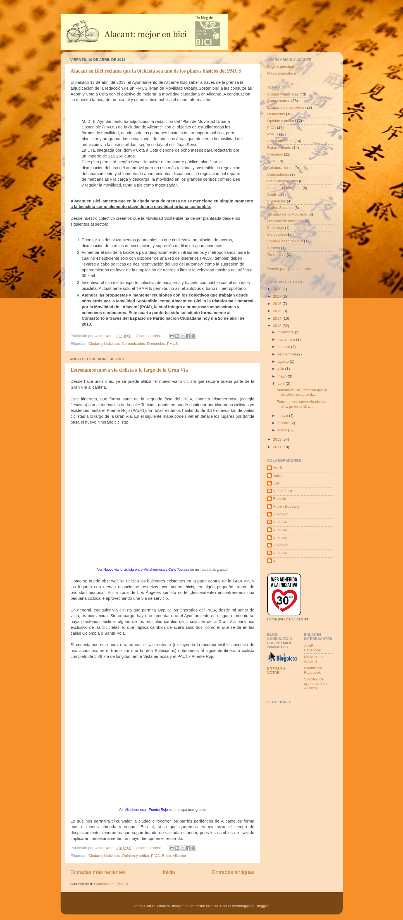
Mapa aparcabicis (282, 73)
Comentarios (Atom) (111, 884)
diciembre (286, 332)
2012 (277, 439)
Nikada (212, 906)
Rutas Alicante (174, 856)
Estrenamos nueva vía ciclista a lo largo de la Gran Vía (129, 370)
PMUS (172, 343)
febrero (284, 423)
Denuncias (156, 343)
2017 (277, 296)
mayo (283, 376)
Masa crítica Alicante (314, 659)
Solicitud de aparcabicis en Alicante (316, 683)
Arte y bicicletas (280, 141)
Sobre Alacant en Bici (285, 241)
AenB (277, 467)
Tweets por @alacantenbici (290, 269)
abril (282, 383)
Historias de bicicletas (285, 221)
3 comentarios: (149, 848)
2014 (277, 318)
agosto (284, 361)
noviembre (287, 339)
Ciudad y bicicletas (104, 343)
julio (281, 369)
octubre (284, 347)
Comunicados (133, 343)
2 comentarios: (149, 336)
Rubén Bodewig (286, 506)
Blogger (262, 906)
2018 (277, 289)
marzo (283, 416)
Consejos (275, 154)
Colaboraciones (280, 168)
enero (283, 430)
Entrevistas (276, 201)
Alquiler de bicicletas (284, 188)
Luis (276, 483)
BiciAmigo (275, 228)
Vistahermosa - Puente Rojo (146, 810)
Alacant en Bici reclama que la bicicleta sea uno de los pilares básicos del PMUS (156, 71)
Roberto (279, 498)
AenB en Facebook (312, 648)
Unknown (280, 514)
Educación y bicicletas (285, 107)
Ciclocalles (276, 234)
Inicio (169, 872)
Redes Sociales (280, 207)
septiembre (287, 354)
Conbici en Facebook (313, 670)
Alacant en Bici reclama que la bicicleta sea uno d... (301, 392)
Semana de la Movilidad (287, 214)
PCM (271, 161)
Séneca (273, 248)
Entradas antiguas (233, 872)
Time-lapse (276, 254)
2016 (277, 304)
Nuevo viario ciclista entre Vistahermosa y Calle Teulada (146, 570)
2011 (277, 447)
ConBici (273, 194)
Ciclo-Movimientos (282, 181)
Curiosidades (278, 174)
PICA (155, 856)
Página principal (280, 66)
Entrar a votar (276, 670)
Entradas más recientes (98, 872)
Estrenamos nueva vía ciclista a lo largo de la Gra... (303, 404)
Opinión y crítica (135, 856)
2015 (277, 311)
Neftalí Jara (282, 491)
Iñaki (277, 475)
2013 (277, 326)
